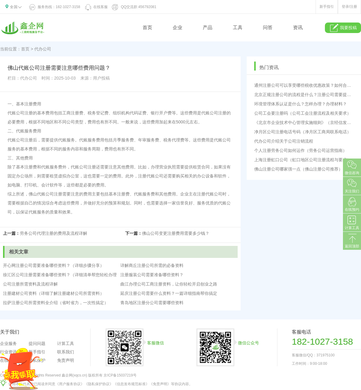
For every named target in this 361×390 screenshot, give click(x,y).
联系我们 (65, 351)
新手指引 (326, 7)
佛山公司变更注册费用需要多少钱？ (175, 233)
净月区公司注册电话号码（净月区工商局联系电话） (302, 131)
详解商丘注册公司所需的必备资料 (152, 265)
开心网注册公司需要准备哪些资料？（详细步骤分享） (53, 265)
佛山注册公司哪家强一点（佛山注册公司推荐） (298, 169)
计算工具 (65, 343)
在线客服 (96, 7)
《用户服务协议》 (69, 384)
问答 (268, 27)
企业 (177, 27)
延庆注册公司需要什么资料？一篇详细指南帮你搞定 (168, 293)
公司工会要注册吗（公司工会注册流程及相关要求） (302, 113)
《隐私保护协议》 (98, 384)
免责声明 (65, 360)
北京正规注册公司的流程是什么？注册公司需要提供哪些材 (303, 94)
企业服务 (8, 343)
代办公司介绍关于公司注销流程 (283, 141)
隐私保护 (37, 360)
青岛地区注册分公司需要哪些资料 (152, 302)
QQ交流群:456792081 (134, 7)
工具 (237, 27)
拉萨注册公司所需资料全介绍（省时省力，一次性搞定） (55, 302)
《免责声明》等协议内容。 (171, 384)
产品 (207, 27)
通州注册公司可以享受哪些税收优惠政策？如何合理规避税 (303, 85)
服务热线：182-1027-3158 (55, 7)
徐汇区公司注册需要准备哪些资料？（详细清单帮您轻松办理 (60, 274)
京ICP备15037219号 (119, 375)
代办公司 (42, 49)
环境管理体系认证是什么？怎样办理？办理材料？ (300, 103)
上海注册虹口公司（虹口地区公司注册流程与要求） (302, 159)
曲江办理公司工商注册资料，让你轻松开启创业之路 (168, 284)
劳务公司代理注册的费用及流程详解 (53, 233)
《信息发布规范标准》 (131, 384)
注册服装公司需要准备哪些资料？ (152, 274)
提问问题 (37, 343)
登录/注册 (349, 7)
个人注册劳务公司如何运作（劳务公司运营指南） (300, 150)
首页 (147, 27)
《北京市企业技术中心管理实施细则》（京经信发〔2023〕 (303, 122)
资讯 (298, 27)
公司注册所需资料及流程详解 (30, 284)
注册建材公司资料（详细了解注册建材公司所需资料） (53, 293)
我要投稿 (343, 28)
